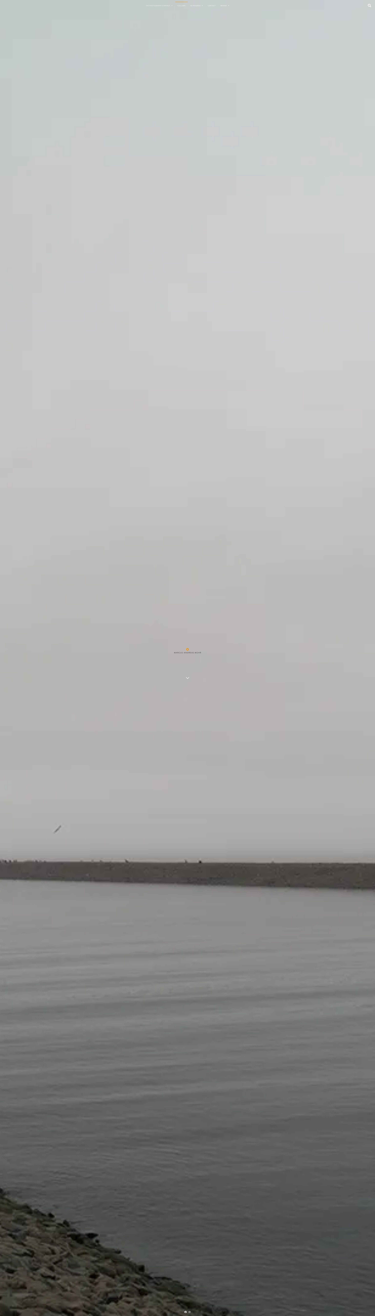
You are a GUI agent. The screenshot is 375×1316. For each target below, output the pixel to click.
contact (212, 6)
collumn (181, 6)
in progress (195, 6)
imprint (223, 6)
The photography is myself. (158, 6)
